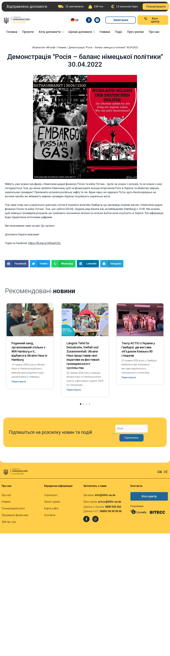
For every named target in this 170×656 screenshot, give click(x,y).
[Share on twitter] (40, 263)
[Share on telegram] (111, 263)
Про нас (154, 32)
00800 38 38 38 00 (111, 511)
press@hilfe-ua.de (109, 501)
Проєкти (28, 32)
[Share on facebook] (17, 263)
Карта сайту (51, 508)
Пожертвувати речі (13, 508)
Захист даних (52, 501)
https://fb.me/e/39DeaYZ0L (44, 243)
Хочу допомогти (51, 32)
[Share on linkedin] (88, 263)
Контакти (49, 515)
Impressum (50, 495)
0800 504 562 (113, 506)
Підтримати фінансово (15, 515)
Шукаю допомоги (81, 32)
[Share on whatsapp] (63, 263)
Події (118, 32)
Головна (11, 32)
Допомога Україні (16, 234)
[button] (80, 404)
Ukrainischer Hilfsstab (44, 47)
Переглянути (18, 381)
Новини (105, 32)
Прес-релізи (135, 32)
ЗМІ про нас (9, 521)
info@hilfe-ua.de (105, 495)
